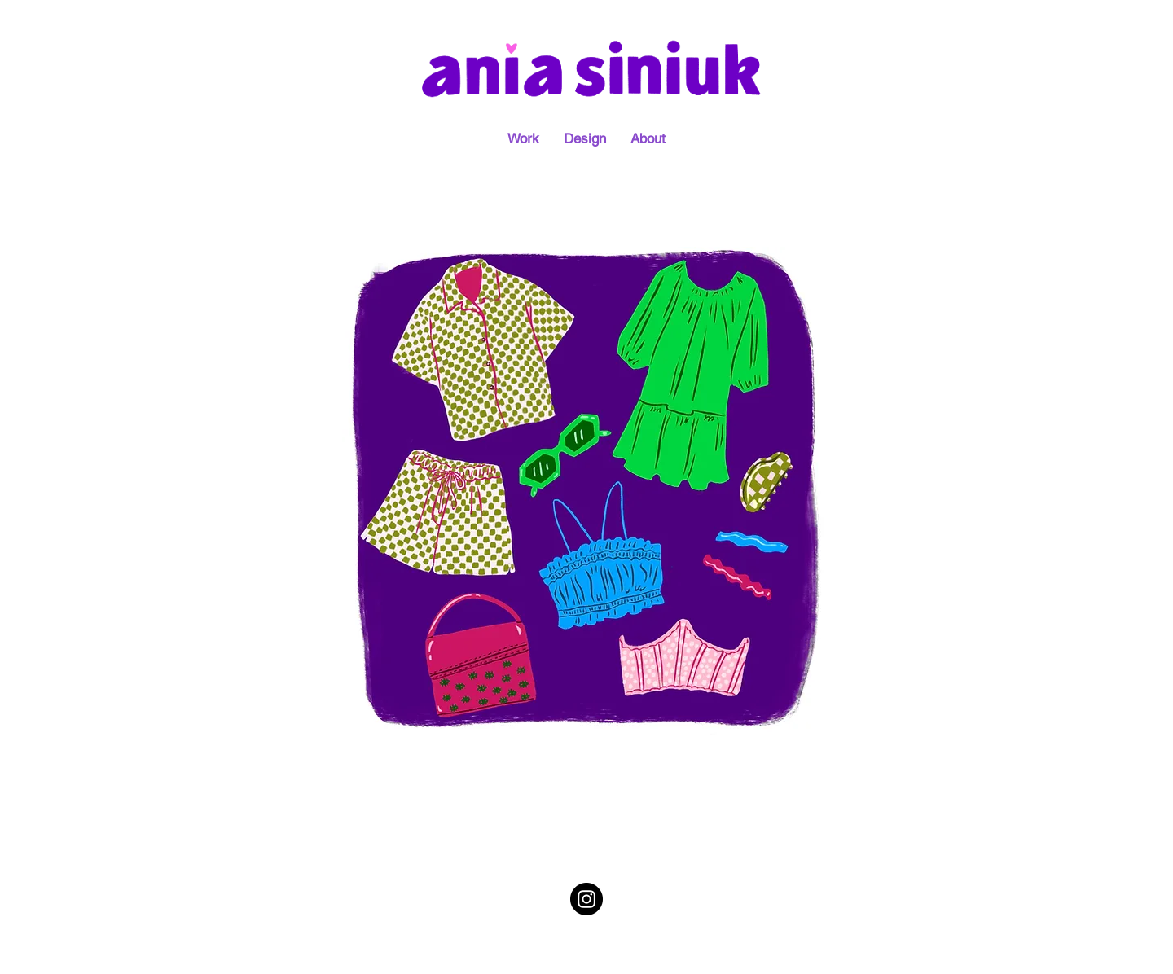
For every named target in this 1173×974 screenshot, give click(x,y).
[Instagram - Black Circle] (586, 899)
